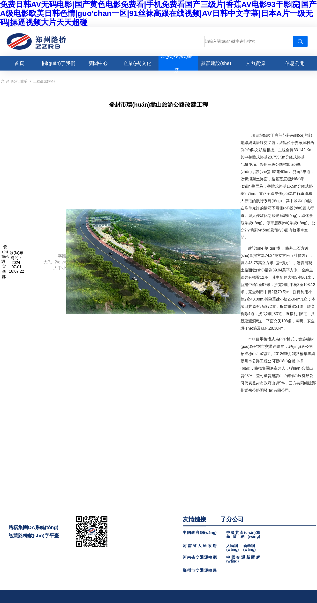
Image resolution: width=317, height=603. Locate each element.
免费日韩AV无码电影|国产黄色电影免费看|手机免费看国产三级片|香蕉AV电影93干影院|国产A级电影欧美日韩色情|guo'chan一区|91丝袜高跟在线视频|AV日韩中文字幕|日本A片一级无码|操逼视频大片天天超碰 (158, 13)
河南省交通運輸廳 (200, 557)
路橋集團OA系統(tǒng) (33, 527)
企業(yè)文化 (137, 63)
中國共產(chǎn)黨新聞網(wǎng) (243, 535)
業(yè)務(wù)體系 (14, 81)
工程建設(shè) (44, 81)
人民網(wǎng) (232, 548)
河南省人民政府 (200, 546)
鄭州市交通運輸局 (200, 570)
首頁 (19, 63)
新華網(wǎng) (249, 548)
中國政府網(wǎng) (200, 533)
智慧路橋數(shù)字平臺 (33, 535)
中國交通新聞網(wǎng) (243, 559)
